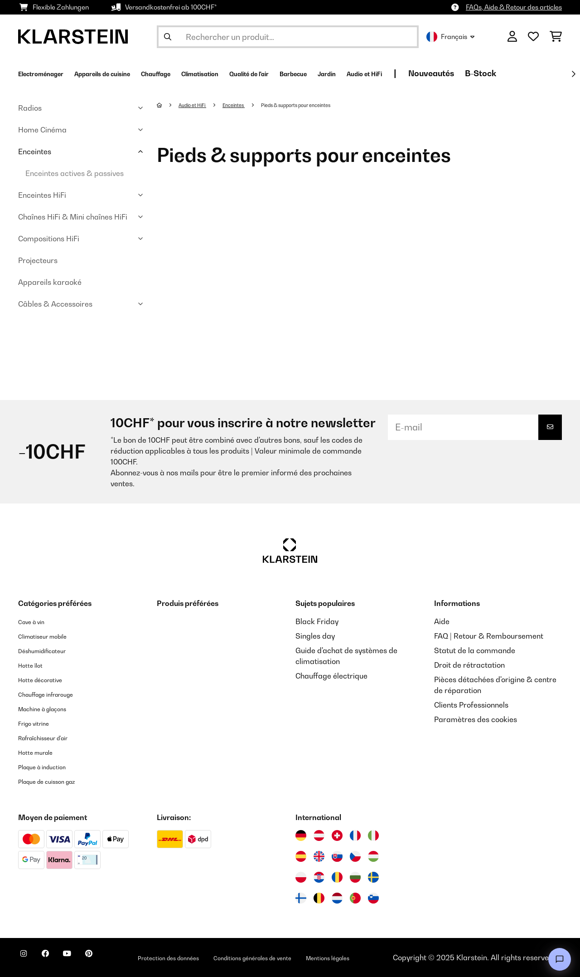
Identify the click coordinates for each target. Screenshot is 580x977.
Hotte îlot (33, 664)
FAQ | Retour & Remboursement (488, 635)
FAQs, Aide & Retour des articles (514, 7)
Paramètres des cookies (475, 719)
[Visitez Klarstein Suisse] (337, 835)
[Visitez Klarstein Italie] (373, 835)
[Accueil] (168, 104)
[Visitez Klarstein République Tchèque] (355, 856)
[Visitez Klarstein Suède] (373, 877)
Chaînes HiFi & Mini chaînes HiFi (72, 216)
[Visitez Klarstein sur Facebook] (56, 958)
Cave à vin (35, 621)
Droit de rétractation (469, 664)
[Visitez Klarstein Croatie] (319, 877)
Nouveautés (545, 73)
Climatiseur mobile (50, 635)
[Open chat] (559, 959)
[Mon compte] (512, 37)
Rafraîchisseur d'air (51, 737)
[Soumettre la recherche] (167, 36)
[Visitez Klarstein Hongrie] (373, 856)
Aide (442, 621)
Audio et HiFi (198, 104)
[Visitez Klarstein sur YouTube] (85, 958)
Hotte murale (40, 752)
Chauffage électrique (331, 675)
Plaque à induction (49, 766)
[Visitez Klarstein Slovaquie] (337, 856)
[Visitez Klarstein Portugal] (355, 898)
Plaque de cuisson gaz (56, 781)
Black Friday (316, 621)
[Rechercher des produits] (288, 36)
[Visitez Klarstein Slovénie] (373, 898)
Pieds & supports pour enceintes (322, 104)
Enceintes (34, 151)
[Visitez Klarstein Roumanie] (337, 877)
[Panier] (556, 37)
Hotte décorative (47, 679)
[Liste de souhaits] (533, 37)
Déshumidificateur (49, 650)
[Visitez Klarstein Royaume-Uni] (319, 856)
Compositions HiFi (48, 238)
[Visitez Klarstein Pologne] (300, 877)
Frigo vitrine (38, 723)
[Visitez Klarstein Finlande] (300, 898)
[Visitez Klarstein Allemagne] (300, 835)
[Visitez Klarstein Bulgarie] (355, 877)
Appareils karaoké (50, 282)
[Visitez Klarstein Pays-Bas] (337, 898)
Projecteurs (38, 260)
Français (450, 36)
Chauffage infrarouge (55, 694)
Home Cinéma (42, 129)
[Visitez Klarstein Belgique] (319, 898)
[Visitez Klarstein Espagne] (300, 856)
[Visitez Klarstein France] (355, 835)
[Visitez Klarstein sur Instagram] (27, 958)
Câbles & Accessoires (55, 303)
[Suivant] (573, 74)
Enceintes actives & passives (74, 173)
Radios (30, 107)
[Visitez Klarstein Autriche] (319, 835)
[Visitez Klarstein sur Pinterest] (114, 958)
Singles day (315, 635)
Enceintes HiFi (42, 195)
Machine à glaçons (50, 708)
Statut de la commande (474, 650)
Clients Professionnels (471, 704)
